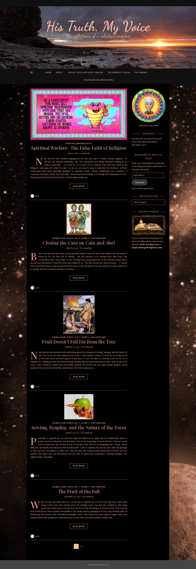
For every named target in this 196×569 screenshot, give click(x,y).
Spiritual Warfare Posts (79, 143)
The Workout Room (119, 72)
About (59, 72)
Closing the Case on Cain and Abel (79, 243)
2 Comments (84, 153)
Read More (79, 186)
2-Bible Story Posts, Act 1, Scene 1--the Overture (79, 238)
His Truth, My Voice (98, 26)
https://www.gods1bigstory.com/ (147, 247)
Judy (37, 196)
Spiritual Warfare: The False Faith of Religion (78, 148)
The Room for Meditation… (99, 80)
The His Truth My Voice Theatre (85, 72)
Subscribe (139, 182)
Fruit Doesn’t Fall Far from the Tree (79, 341)
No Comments (85, 248)
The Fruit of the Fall (79, 491)
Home (49, 72)
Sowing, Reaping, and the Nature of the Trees (79, 427)
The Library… (141, 72)
